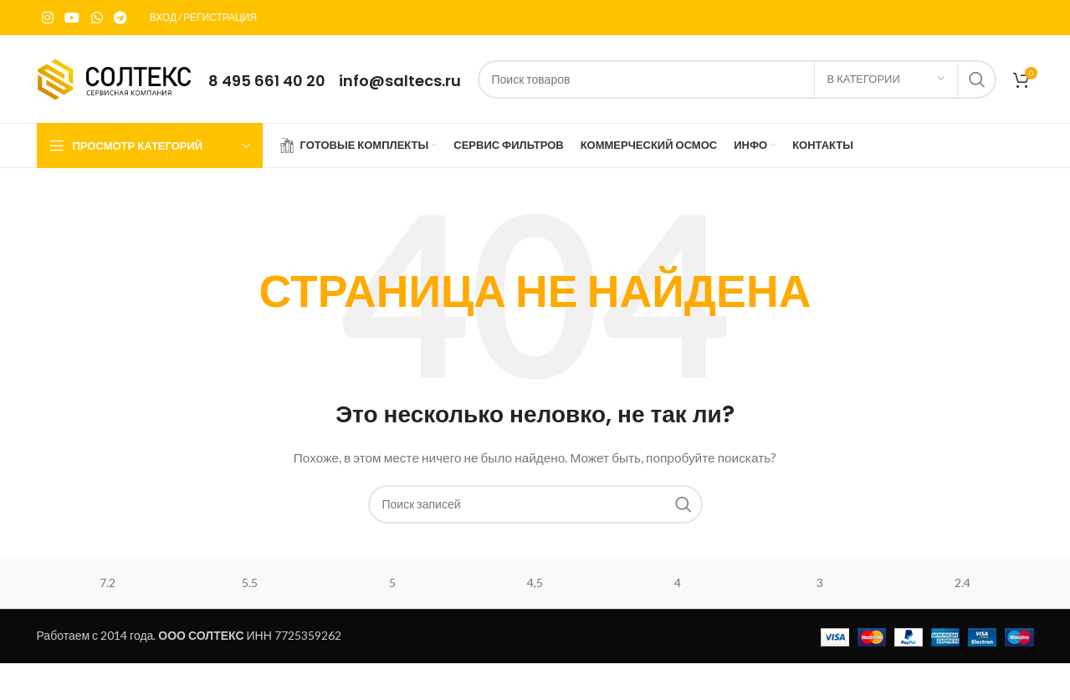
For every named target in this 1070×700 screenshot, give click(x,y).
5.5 (250, 582)
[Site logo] (114, 77)
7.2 (107, 582)
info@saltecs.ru (400, 80)
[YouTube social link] (72, 17)
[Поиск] (737, 79)
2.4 (962, 582)
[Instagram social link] (48, 17)
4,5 (535, 582)
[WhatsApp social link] (96, 17)
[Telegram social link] (120, 17)
